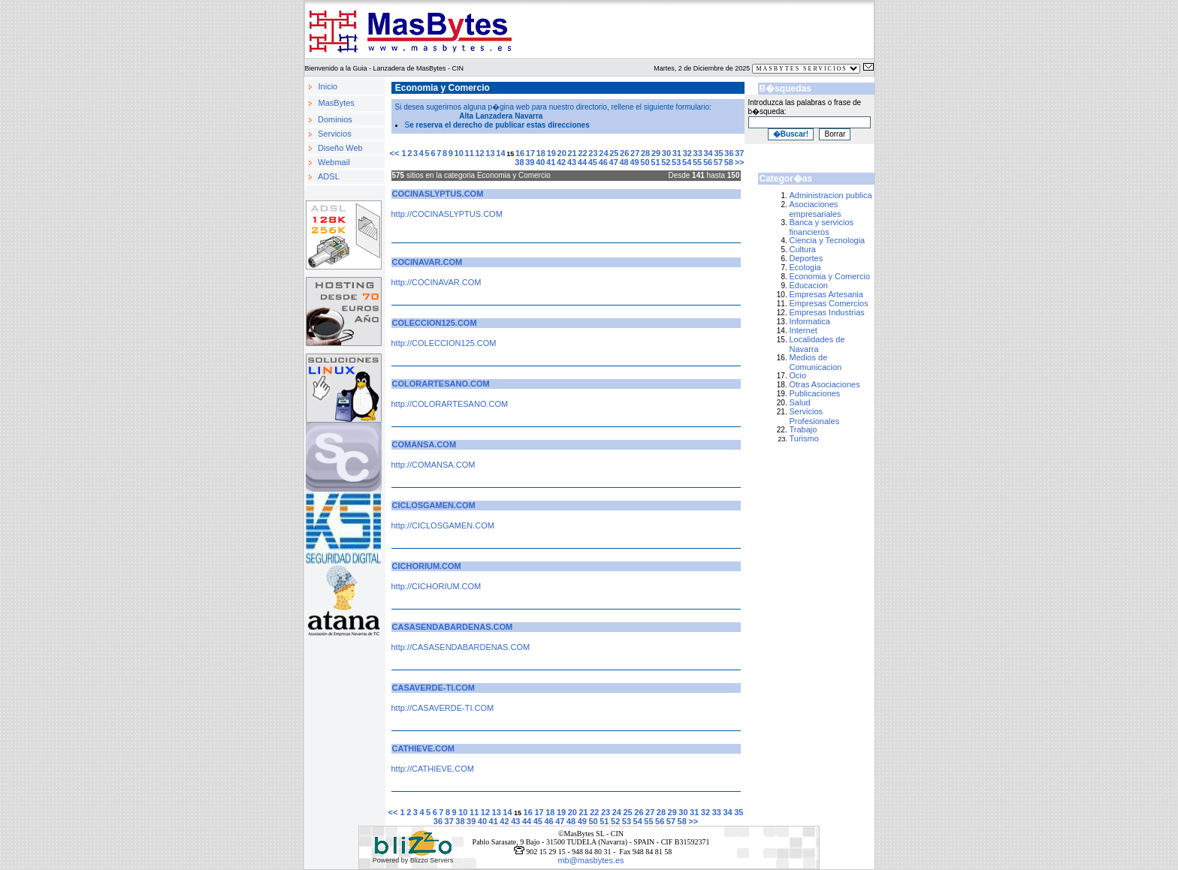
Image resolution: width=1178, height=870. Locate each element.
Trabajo (803, 429)
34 (707, 153)
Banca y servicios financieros (822, 227)
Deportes (806, 258)
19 (551, 153)
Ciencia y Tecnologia (827, 240)
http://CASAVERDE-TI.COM (442, 707)
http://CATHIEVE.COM (432, 768)
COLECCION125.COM (434, 322)
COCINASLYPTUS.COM (438, 193)
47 (613, 162)
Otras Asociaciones (825, 384)
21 (572, 153)
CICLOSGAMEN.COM (434, 505)
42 (561, 162)
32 (687, 153)
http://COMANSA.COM (433, 464)
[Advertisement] (827, 498)
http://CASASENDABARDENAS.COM (460, 647)
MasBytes (337, 102)
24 (603, 153)
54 (686, 162)
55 (697, 162)
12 (479, 153)
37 (739, 153)
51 (655, 162)
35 (718, 153)
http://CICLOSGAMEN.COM (443, 525)
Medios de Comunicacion (816, 362)
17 (530, 153)
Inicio (328, 86)
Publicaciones (815, 393)
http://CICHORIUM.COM (436, 586)
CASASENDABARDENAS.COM (452, 626)
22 (582, 153)
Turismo (804, 438)
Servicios (335, 133)
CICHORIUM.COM (426, 565)
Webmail (334, 162)
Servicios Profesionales (815, 416)
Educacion (809, 285)
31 (676, 153)
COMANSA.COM (424, 444)
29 (655, 153)
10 (459, 153)
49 (634, 162)
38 (519, 162)
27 (634, 153)
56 (707, 162)
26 (624, 153)
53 (676, 162)
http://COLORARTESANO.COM (450, 403)
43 (571, 162)
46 (603, 162)
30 (666, 153)
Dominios (335, 119)
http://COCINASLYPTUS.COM (447, 213)
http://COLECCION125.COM (444, 343)
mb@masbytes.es (590, 860)
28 (645, 153)
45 (592, 162)
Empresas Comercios (829, 303)
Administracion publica (831, 195)
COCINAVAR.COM (427, 261)
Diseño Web (340, 147)
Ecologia (805, 267)
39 (529, 162)
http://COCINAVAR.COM (436, 282)
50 (644, 162)
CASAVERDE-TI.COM (433, 687)
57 (718, 162)
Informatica (810, 321)
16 (519, 153)
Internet (803, 330)
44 (582, 162)
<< (396, 153)
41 (550, 162)
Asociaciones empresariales (815, 209)
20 (561, 153)
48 (624, 162)
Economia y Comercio (830, 276)
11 (469, 153)
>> (740, 162)
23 (592, 153)
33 (697, 153)
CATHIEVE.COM (423, 748)
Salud (800, 402)
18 (540, 153)
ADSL (329, 176)
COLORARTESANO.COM (441, 383)
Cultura (803, 249)
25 (613, 153)
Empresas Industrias (827, 312)
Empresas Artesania (826, 294)
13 (489, 153)
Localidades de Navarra (817, 344)
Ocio (798, 375)
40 (540, 162)
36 (728, 153)
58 (728, 162)
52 (665, 162)
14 (500, 153)
